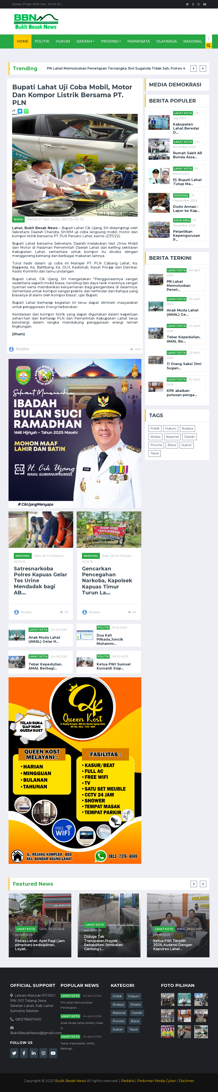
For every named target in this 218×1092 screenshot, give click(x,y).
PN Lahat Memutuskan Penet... (179, 286)
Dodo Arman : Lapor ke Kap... (186, 209)
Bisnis (18, 219)
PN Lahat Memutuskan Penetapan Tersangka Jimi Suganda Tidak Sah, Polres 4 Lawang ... (125, 68)
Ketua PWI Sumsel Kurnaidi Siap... (114, 666)
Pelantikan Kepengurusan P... (186, 236)
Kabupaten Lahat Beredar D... (186, 128)
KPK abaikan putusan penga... (182, 393)
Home (22, 41)
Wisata (155, 437)
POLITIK (103, 627)
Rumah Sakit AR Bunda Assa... (187, 155)
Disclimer (186, 1081)
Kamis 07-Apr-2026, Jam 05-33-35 (55, 219)
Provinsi (109, 41)
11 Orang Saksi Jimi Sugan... (184, 366)
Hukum (63, 41)
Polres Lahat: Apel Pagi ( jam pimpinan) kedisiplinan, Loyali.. (40, 945)
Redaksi (127, 1081)
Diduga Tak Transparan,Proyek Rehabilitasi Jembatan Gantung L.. (103, 943)
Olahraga (166, 41)
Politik (42, 41)
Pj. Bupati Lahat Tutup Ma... (187, 182)
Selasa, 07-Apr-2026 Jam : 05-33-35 (36, 4)
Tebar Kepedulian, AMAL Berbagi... (45, 666)
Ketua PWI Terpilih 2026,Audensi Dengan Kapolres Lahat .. (172, 945)
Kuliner (187, 445)
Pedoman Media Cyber (156, 1081)
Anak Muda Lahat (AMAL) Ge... (182, 312)
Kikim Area (182, 220)
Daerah (84, 41)
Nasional (192, 41)
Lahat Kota (38, 629)
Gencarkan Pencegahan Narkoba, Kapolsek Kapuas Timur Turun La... (107, 581)
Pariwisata (138, 41)
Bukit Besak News (70, 1081)
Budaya (187, 428)
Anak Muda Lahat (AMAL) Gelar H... (44, 639)
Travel (154, 453)
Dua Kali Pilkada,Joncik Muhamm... (110, 639)
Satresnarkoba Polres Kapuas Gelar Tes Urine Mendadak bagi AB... (40, 581)
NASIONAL (23, 555)
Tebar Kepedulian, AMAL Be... (183, 339)
